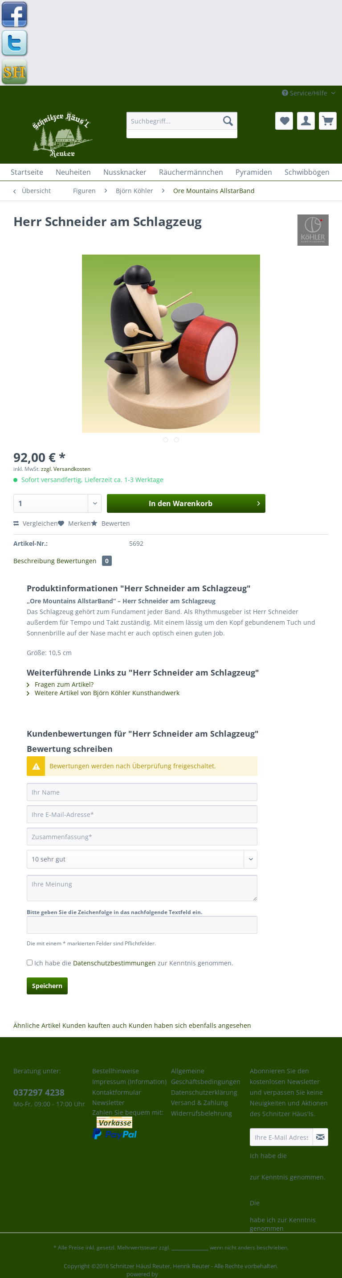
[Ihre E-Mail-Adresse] (142, 814)
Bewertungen (84, 561)
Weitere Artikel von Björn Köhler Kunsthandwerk (103, 692)
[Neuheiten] (73, 172)
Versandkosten (189, 1247)
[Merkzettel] (284, 121)
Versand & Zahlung (199, 1102)
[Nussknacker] (125, 172)
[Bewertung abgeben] (142, 859)
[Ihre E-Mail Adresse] (281, 1137)
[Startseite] (26, 172)
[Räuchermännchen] (191, 172)
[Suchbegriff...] (182, 121)
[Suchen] (228, 121)
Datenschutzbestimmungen (114, 963)
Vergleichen (35, 523)
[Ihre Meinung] (142, 888)
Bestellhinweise (115, 1071)
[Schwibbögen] (307, 172)
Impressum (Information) (129, 1081)
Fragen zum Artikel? (60, 684)
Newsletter (108, 1102)
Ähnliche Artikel (37, 1025)
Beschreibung (34, 561)
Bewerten (110, 523)
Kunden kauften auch (94, 1025)
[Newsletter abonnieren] (320, 1137)
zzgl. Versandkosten (65, 469)
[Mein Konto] (306, 121)
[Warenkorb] (328, 121)
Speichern (47, 985)
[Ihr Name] (142, 792)
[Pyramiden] (253, 172)
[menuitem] (182, 125)
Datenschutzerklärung (204, 1092)
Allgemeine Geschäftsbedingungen (205, 1076)
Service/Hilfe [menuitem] (305, 93)
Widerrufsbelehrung (201, 1113)
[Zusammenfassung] (142, 836)
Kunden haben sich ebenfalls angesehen (190, 1025)
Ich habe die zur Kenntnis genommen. (133, 963)
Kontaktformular (116, 1092)
